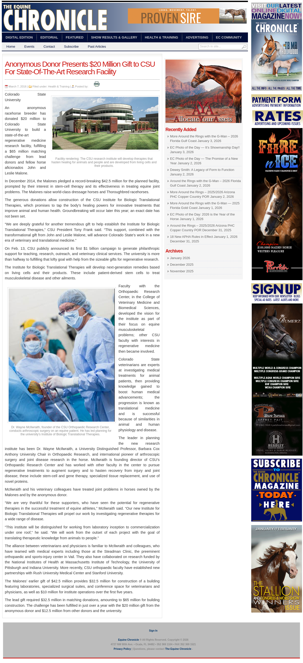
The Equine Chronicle (178, 649)
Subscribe (71, 46)
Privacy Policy (122, 649)
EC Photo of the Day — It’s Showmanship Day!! (205, 147)
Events (29, 46)
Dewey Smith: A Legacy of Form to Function (202, 170)
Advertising (197, 37)
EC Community (229, 37)
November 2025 (182, 271)
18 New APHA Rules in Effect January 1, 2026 (204, 237)
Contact (49, 46)
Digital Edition (19, 37)
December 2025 (182, 264)
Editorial (49, 37)
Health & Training (161, 37)
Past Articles (97, 46)
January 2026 (180, 258)
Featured (74, 37)
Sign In (153, 630)
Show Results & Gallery (114, 37)
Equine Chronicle (128, 639)
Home (10, 46)
